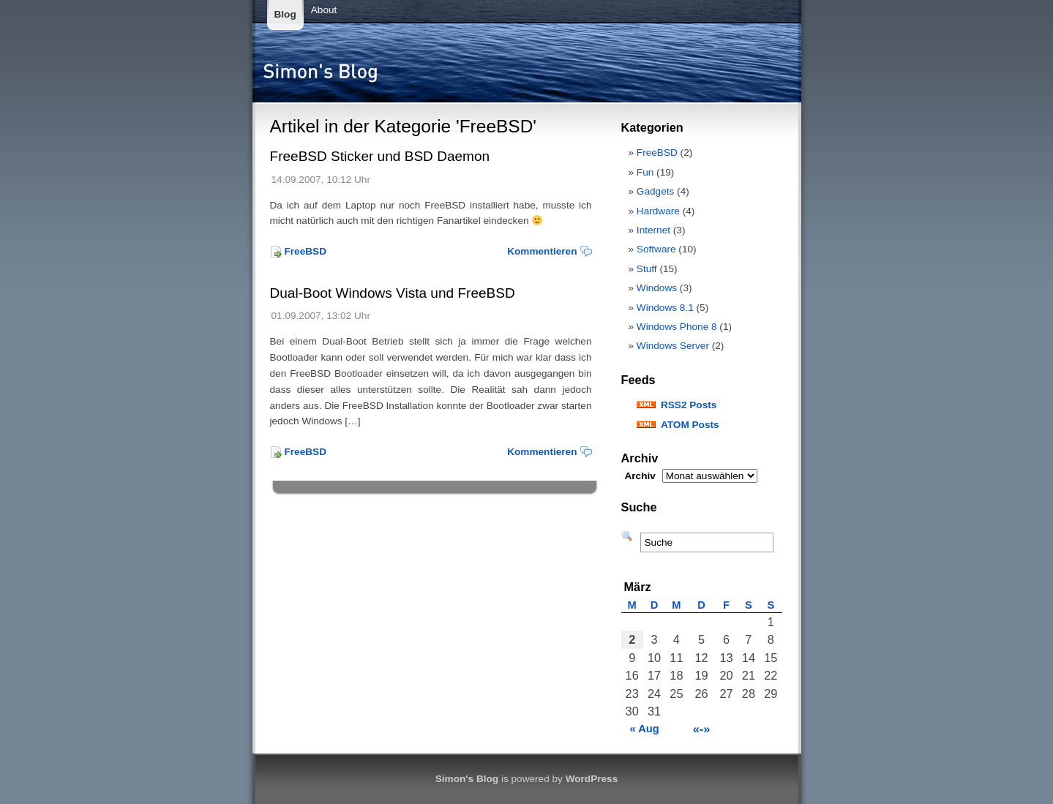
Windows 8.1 (665, 307)
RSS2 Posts (688, 404)
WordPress (592, 778)
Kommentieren (542, 251)
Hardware (658, 211)
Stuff (647, 268)
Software (656, 249)
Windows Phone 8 (677, 326)
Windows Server (673, 345)
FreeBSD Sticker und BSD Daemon (380, 156)
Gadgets (655, 191)
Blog (285, 14)
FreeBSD (305, 251)
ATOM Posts (690, 424)
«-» (702, 728)
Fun (645, 172)
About (324, 9)
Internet (653, 230)
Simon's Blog (466, 778)
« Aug (644, 729)
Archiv (640, 475)
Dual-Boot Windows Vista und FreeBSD (392, 293)
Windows (657, 287)
